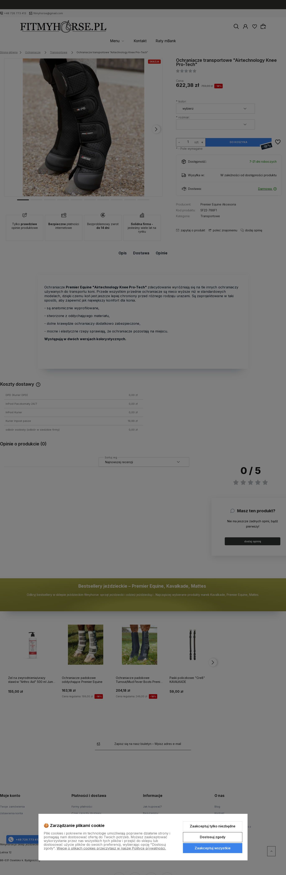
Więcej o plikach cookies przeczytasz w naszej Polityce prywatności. (111, 848)
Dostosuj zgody (212, 837)
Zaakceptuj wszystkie (213, 848)
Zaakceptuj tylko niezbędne (212, 826)
